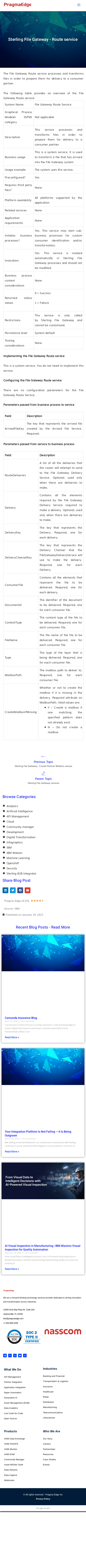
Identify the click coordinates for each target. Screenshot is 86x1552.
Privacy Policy (43, 1499)
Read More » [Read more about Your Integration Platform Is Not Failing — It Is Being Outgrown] (12, 1151)
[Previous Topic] (43, 756)
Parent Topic (43, 779)
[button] (5, 890)
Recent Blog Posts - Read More (43, 927)
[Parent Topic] (43, 773)
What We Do (12, 1369)
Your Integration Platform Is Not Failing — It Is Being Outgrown (38, 1134)
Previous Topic (43, 762)
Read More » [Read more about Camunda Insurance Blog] (12, 1037)
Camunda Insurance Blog (21, 1018)
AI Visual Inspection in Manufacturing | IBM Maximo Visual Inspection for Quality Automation (42, 1248)
